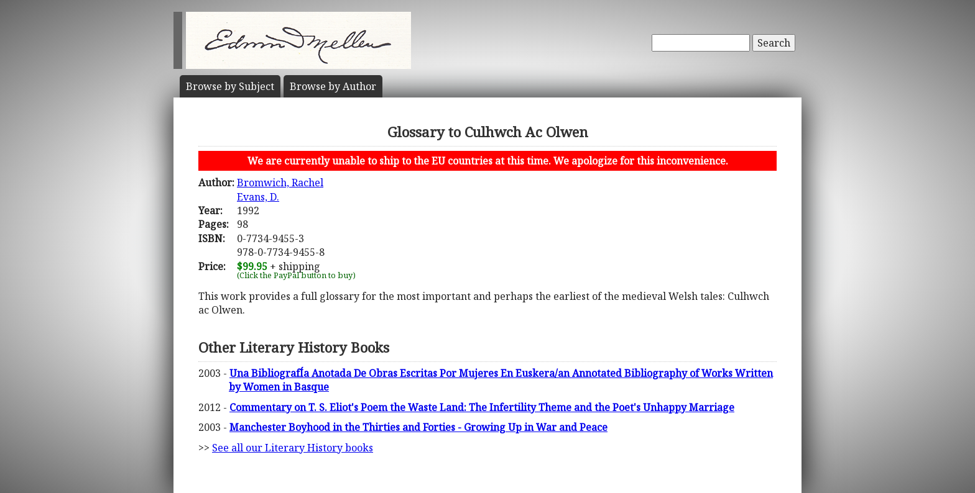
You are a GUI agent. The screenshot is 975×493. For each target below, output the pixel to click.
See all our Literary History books (292, 448)
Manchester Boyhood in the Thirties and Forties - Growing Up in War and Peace (418, 427)
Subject (230, 86)
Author (333, 86)
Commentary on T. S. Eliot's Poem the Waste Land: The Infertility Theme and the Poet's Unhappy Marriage (481, 407)
